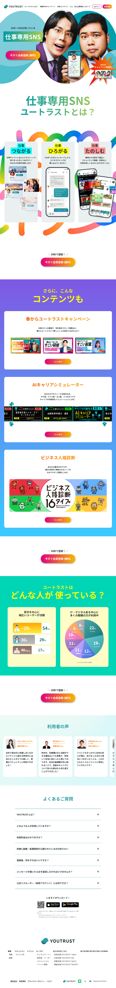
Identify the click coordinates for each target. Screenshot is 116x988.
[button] (31, 6)
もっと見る (58, 361)
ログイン (96, 6)
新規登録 (107, 7)
